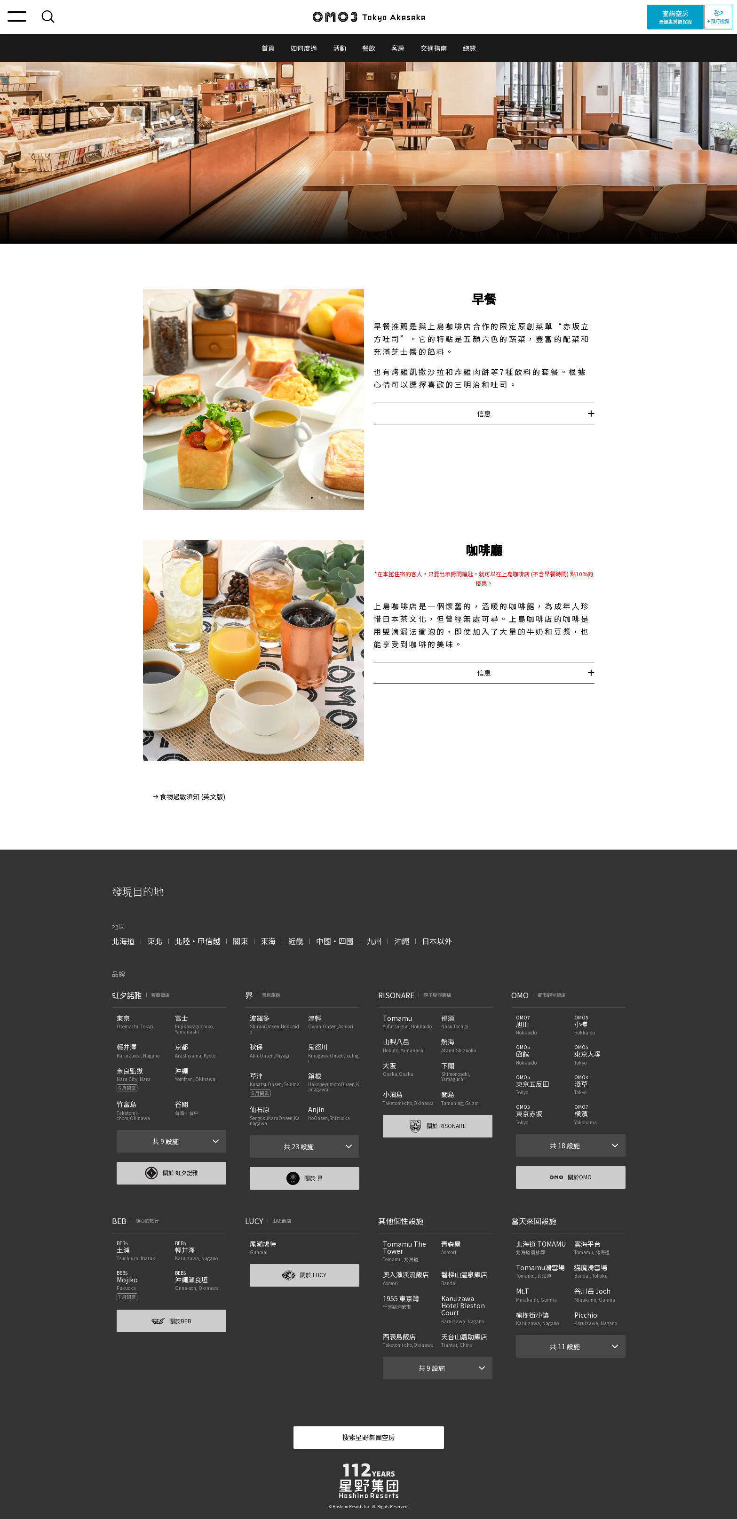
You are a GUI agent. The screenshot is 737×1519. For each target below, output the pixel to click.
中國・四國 (335, 940)
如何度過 (304, 48)
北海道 (123, 940)
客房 (397, 48)
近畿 (295, 940)
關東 (240, 940)
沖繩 (401, 940)
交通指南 (433, 48)
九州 (373, 940)
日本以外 (437, 940)
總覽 (469, 48)
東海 (268, 940)
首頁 (268, 48)
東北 (154, 940)
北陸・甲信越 (197, 940)
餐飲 (368, 48)
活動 (339, 48)
